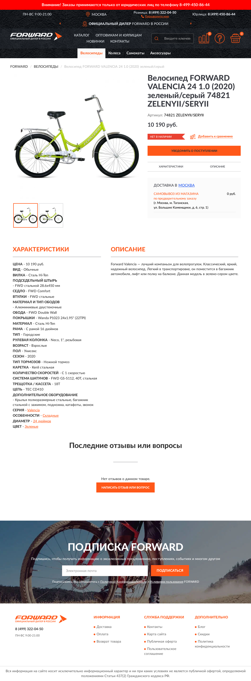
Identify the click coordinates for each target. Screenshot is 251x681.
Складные (51, 415)
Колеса (114, 53)
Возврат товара (109, 641)
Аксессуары (160, 53)
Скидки (204, 634)
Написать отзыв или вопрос (125, 487)
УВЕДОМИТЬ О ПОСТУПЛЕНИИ (194, 150)
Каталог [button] (82, 35)
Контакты (119, 41)
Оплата (102, 634)
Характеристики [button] (171, 166)
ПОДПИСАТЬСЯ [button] (170, 570)
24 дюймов (42, 421)
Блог (201, 627)
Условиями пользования (166, 581)
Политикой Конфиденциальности (123, 581)
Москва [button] (186, 185)
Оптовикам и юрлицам (119, 35)
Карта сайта (156, 634)
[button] (155, 16)
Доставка (104, 627)
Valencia (33, 410)
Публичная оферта (162, 641)
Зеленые (31, 426)
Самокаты (135, 53)
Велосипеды (91, 53)
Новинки (95, 41)
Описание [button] (217, 166)
